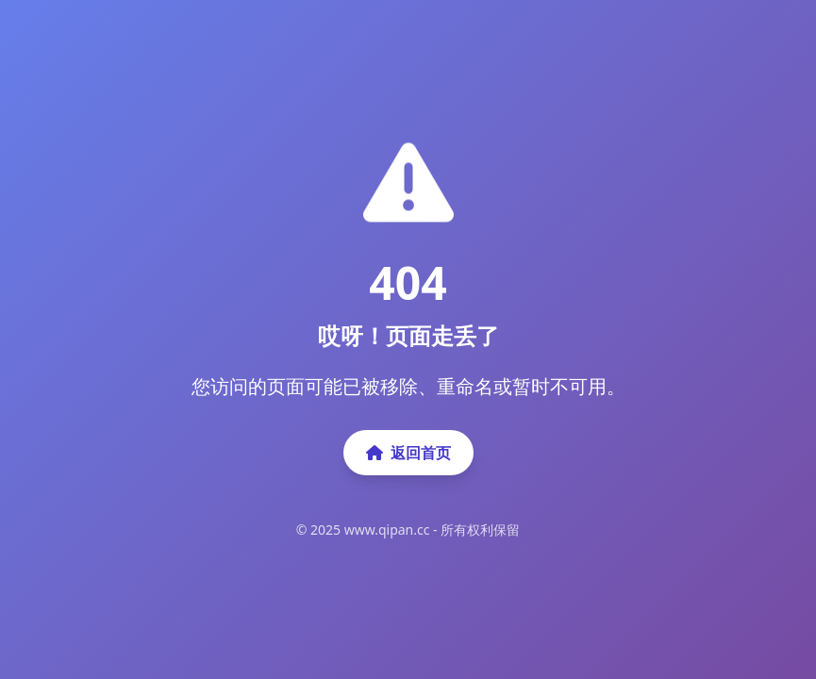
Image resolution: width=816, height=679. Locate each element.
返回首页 (408, 452)
